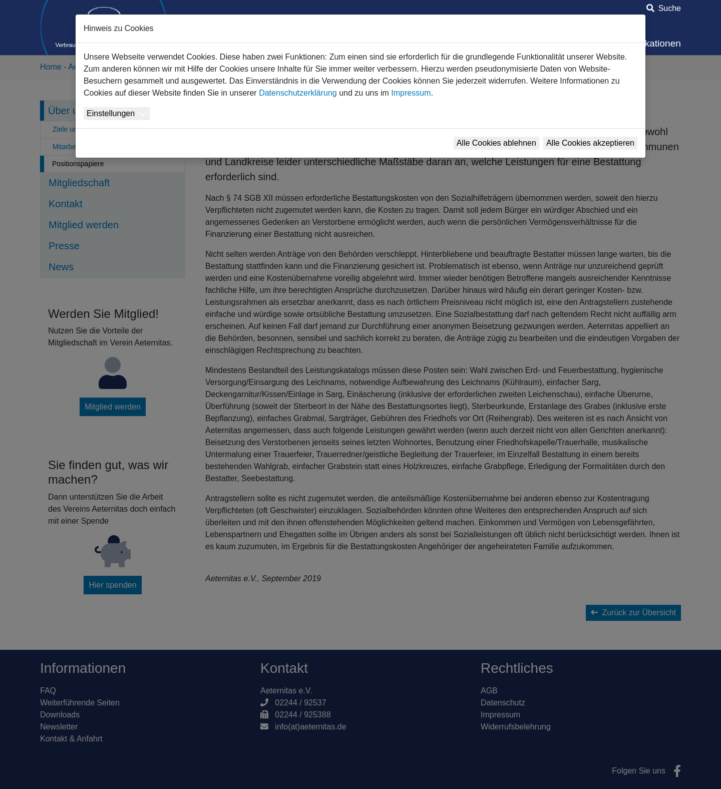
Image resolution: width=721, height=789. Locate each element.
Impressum (411, 93)
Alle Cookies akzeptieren (590, 143)
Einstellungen (111, 113)
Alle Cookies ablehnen (496, 143)
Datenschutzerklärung (298, 93)
